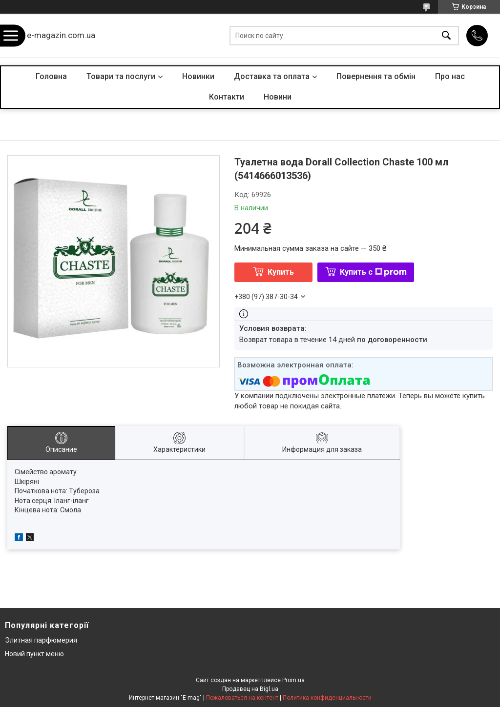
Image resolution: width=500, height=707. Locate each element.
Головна (51, 76)
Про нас (450, 76)
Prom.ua (293, 680)
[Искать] (446, 36)
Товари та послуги (120, 76)
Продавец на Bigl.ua (250, 689)
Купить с (373, 272)
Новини (278, 96)
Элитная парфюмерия (41, 640)
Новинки (198, 76)
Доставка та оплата (272, 76)
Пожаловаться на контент (242, 697)
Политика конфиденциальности (327, 697)
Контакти (226, 96)
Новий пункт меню (34, 654)
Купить (281, 272)
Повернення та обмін (376, 76)
